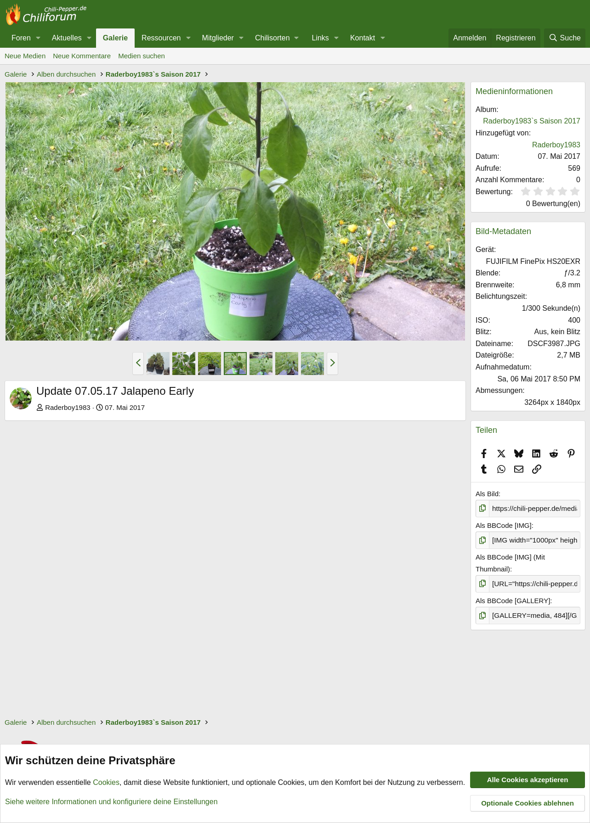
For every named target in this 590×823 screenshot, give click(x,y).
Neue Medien (25, 56)
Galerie (115, 38)
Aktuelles (67, 38)
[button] (38, 38)
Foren (21, 38)
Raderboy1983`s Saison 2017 (531, 121)
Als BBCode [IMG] (504, 525)
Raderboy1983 (67, 407)
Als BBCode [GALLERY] (513, 600)
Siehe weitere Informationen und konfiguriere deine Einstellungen (111, 802)
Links (320, 38)
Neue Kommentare (82, 56)
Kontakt (362, 38)
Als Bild (487, 494)
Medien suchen (141, 56)
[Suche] (564, 38)
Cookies (106, 783)
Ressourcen (161, 38)
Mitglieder (218, 38)
